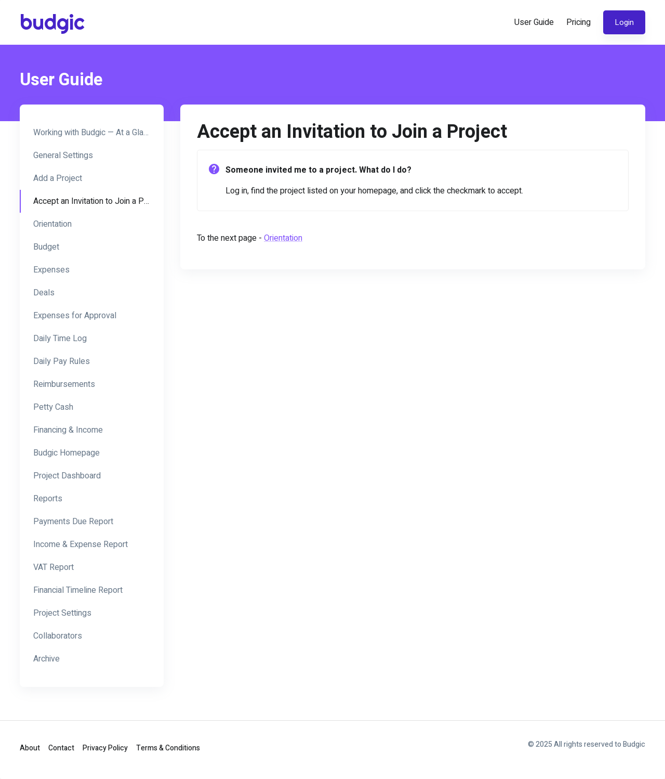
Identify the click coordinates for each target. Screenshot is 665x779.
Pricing (578, 22)
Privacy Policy (105, 748)
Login (624, 22)
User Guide (534, 22)
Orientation (283, 238)
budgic (51, 22)
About (30, 748)
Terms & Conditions (168, 748)
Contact (61, 748)
